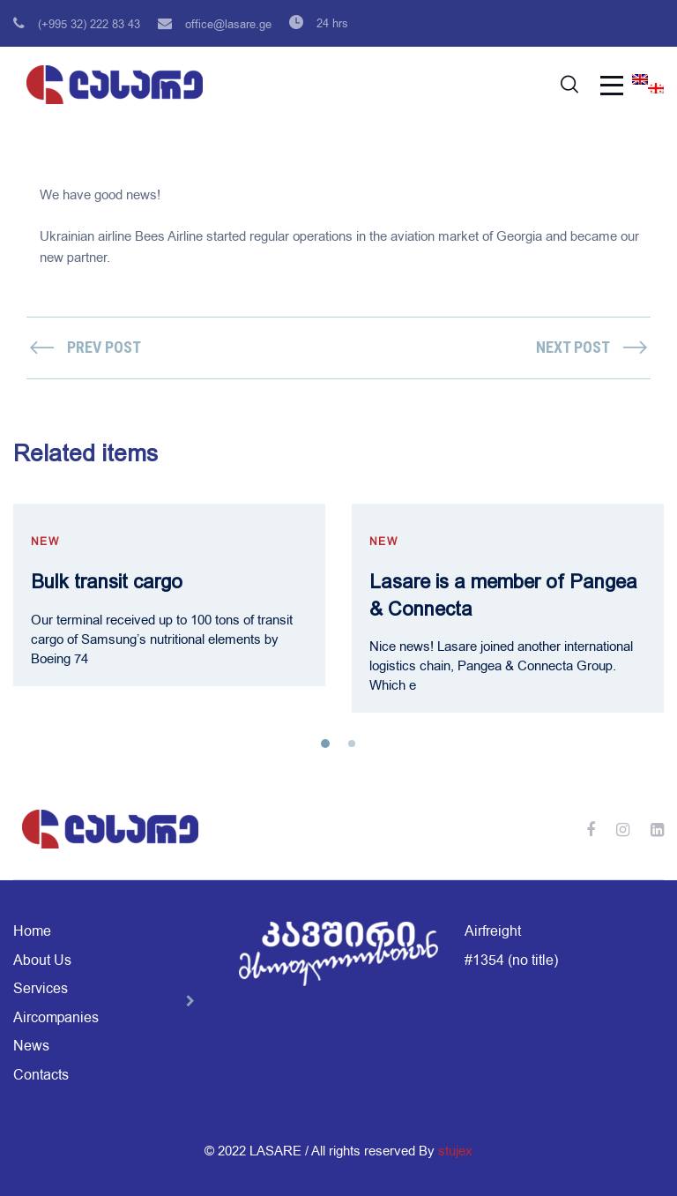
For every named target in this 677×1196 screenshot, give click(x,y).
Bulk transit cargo (106, 582)
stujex (455, 1151)
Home (32, 931)
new (45, 541)
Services (40, 988)
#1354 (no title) (511, 960)
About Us (42, 960)
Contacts (41, 1075)
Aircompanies (56, 1018)
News (31, 1046)
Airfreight (493, 931)
